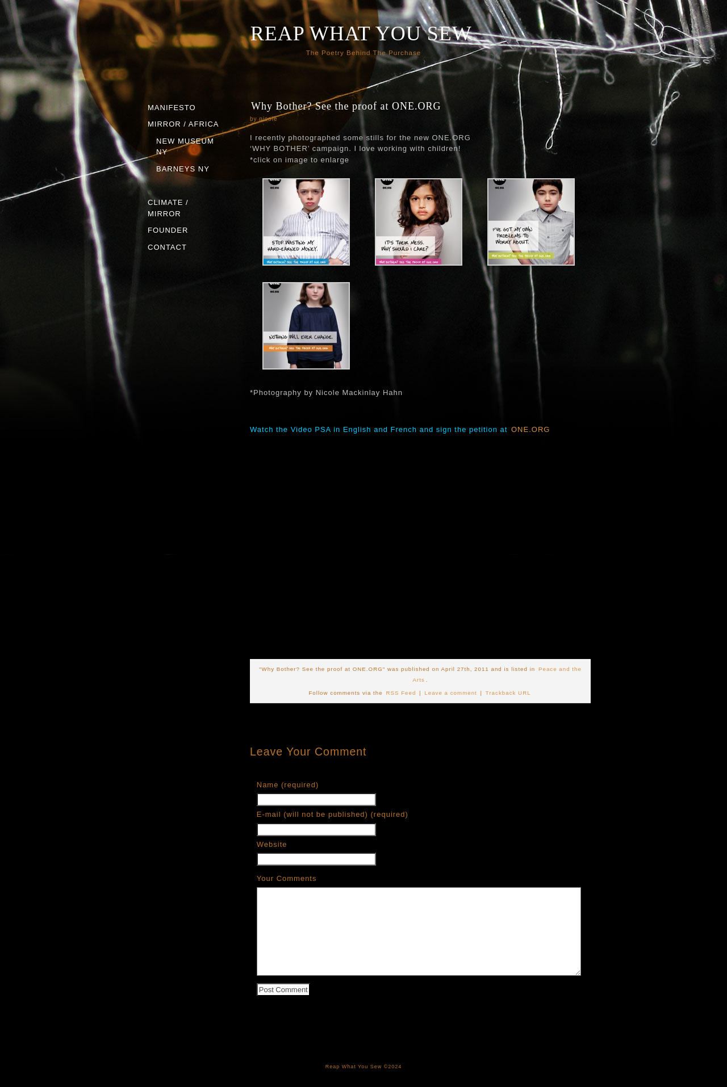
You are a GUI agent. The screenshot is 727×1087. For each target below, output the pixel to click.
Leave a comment (450, 693)
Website (272, 844)
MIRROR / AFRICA (183, 124)
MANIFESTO (172, 107)
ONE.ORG (530, 429)
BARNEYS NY (183, 169)
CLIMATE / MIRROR (168, 208)
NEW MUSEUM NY (185, 147)
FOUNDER (168, 230)
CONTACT (167, 247)
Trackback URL (508, 693)
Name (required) (288, 784)
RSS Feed (401, 693)
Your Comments (287, 878)
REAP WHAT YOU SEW (361, 33)
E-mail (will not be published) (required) (332, 814)
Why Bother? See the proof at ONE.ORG (346, 106)
